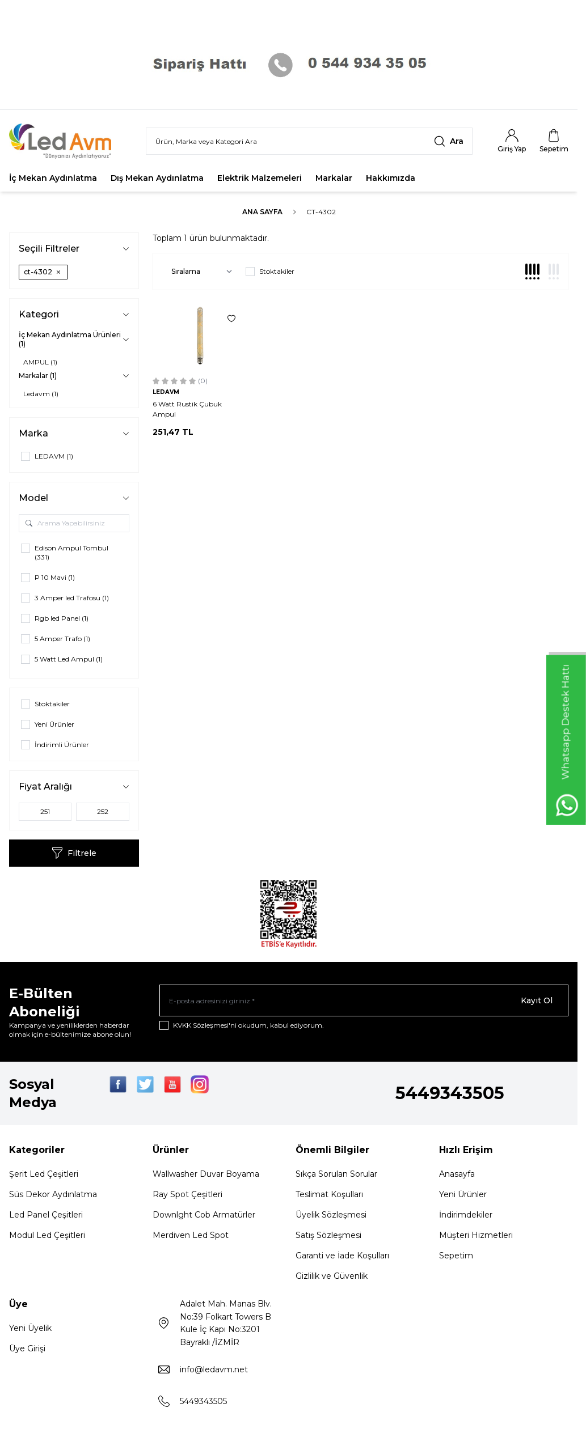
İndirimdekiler (465, 1215)
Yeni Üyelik (30, 1328)
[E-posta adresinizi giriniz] (364, 1000)
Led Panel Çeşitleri (46, 1215)
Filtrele (74, 853)
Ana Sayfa (262, 211)
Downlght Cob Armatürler (204, 1215)
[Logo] (68, 141)
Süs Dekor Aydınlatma (53, 1194)
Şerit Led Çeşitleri (43, 1174)
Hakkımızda (390, 178)
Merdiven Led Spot (191, 1235)
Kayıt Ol (537, 1000)
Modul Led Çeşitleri (47, 1235)
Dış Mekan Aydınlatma (157, 178)
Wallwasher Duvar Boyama (206, 1174)
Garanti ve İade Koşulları (342, 1255)
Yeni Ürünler (463, 1194)
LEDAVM (166, 392)
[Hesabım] (512, 141)
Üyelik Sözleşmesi (331, 1215)
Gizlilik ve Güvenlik (332, 1276)
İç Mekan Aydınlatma (53, 178)
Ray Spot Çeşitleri (187, 1194)
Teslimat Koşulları (329, 1194)
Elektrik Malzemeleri (259, 178)
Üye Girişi (27, 1348)
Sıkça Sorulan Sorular (336, 1174)
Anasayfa (457, 1174)
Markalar (333, 178)
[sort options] (199, 271)
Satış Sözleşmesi (328, 1235)
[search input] (309, 141)
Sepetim (456, 1255)
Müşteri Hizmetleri (476, 1235)
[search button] (449, 141)
